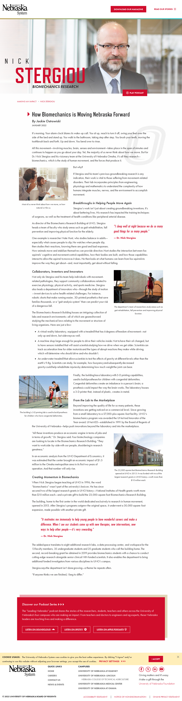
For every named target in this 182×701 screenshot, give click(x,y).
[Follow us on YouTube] (161, 669)
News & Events (56, 684)
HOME (51, 671)
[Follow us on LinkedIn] (154, 669)
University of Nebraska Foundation (157, 683)
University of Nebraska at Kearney (98, 671)
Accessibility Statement (95, 696)
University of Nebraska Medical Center (100, 683)
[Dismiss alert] (178, 657)
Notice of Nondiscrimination (130, 696)
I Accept (156, 659)
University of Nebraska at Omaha (97, 688)
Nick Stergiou (47, 101)
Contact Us (54, 680)
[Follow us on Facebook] (141, 669)
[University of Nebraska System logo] (22, 672)
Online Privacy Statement (166, 696)
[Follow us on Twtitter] (148, 669)
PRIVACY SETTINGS (112, 661)
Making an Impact (27, 101)
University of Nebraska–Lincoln (96, 675)
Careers (52, 675)
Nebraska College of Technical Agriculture (105, 679)
